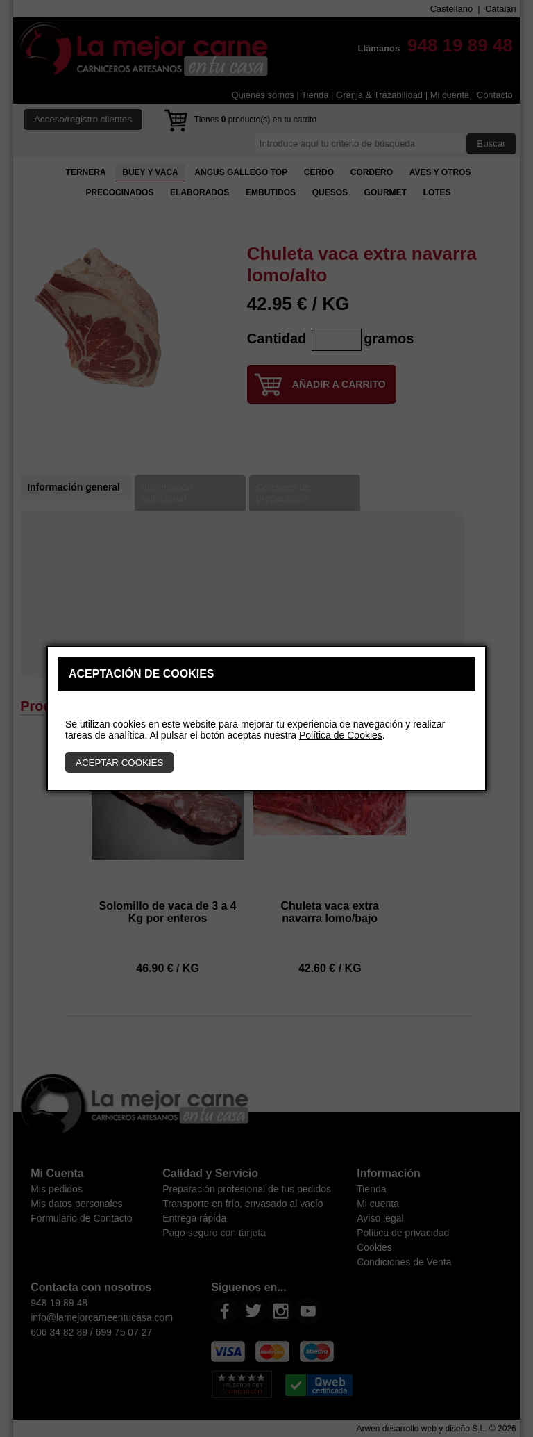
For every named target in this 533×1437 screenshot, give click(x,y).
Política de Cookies (340, 735)
